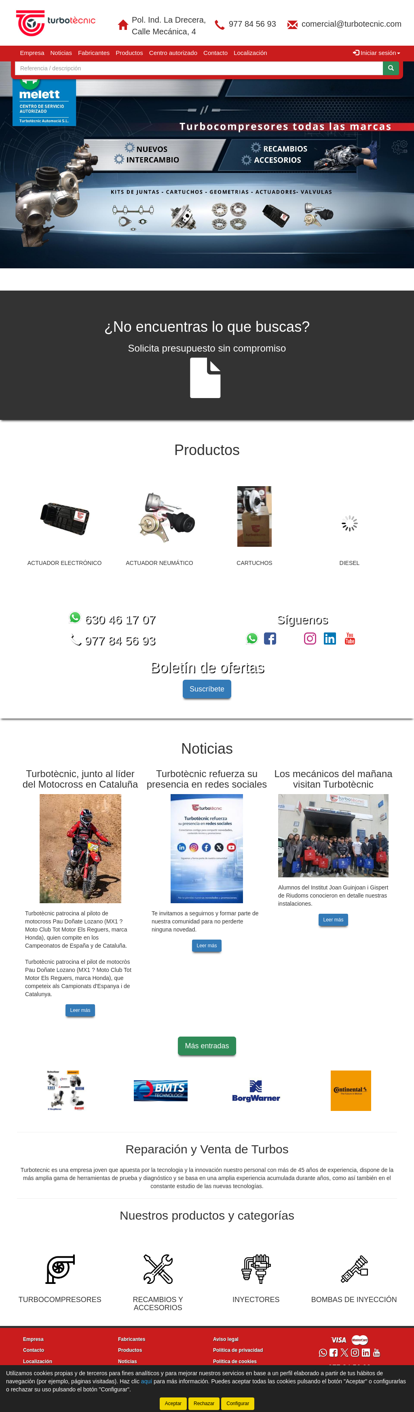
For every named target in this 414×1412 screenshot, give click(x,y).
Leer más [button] (80, 1010)
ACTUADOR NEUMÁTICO (159, 563)
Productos (129, 52)
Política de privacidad (238, 1350)
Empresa (32, 52)
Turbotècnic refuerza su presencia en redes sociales (207, 779)
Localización (250, 52)
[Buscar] (391, 68)
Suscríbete (207, 689)
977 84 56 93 (252, 23)
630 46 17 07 (112, 619)
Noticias (61, 52)
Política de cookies (235, 1361)
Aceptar (173, 1403)
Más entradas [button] (207, 1046)
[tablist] (207, 164)
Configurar (237, 1403)
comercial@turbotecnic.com (351, 23)
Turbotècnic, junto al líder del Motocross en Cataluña (80, 779)
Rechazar (204, 1403)
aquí (146, 1381)
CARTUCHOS (254, 563)
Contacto (215, 52)
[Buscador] (199, 68)
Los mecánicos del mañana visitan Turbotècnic (333, 779)
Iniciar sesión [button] (376, 52)
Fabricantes (94, 52)
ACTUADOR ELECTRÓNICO (64, 563)
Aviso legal (226, 1339)
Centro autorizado (173, 52)
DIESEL (350, 563)
